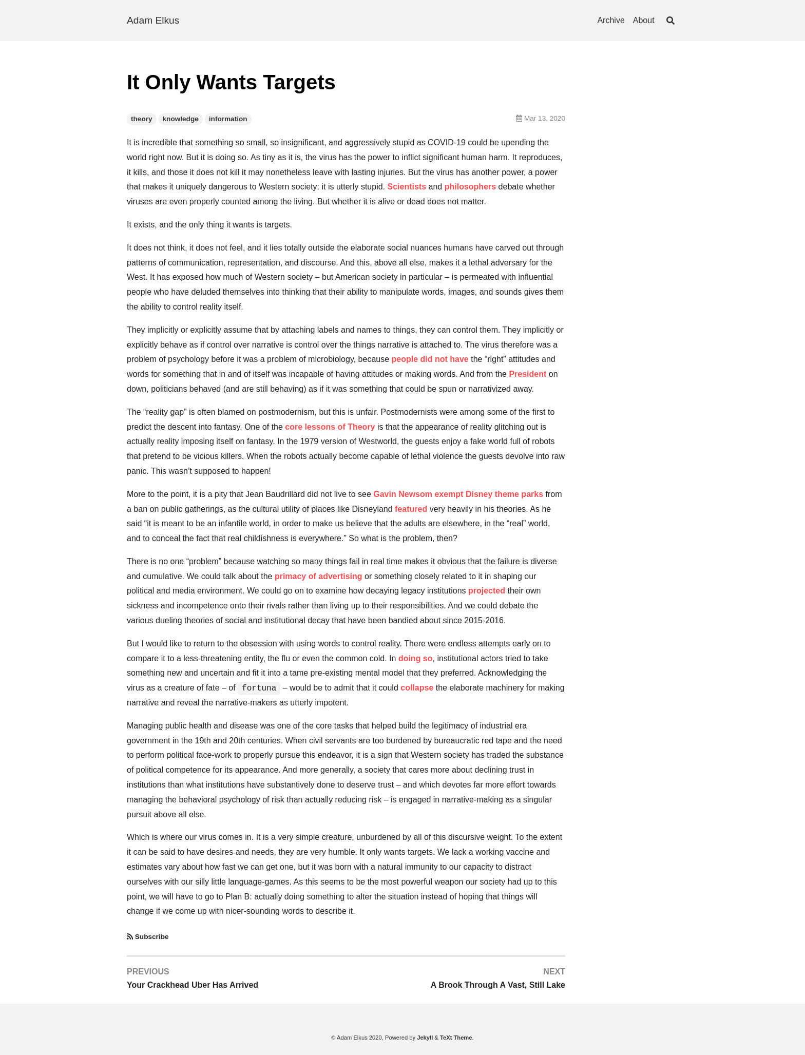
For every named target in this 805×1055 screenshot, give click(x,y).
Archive (610, 20)
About (644, 20)
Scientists (407, 186)
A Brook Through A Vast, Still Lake (498, 985)
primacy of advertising (318, 576)
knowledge (181, 119)
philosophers (470, 186)
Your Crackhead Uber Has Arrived (192, 985)
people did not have (430, 359)
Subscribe (152, 937)
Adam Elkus (153, 20)
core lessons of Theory (330, 427)
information (228, 119)
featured (411, 509)
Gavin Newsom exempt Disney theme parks (458, 494)
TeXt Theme (456, 1037)
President (527, 374)
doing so (415, 658)
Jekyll (425, 1037)
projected (486, 590)
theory (141, 119)
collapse (416, 687)
